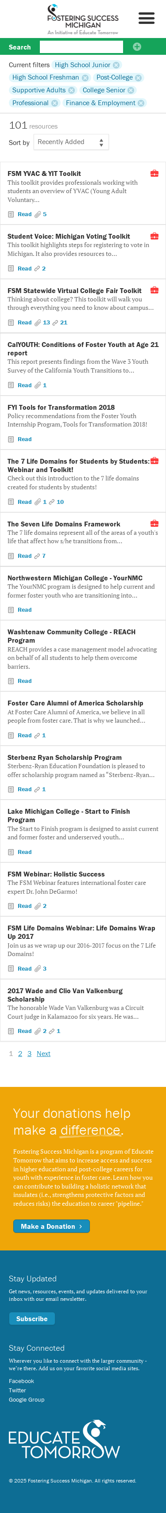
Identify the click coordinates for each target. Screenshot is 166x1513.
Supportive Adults (39, 90)
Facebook (21, 1381)
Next (43, 1053)
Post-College (115, 77)
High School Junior (82, 64)
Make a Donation (51, 1226)
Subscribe (32, 1318)
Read (25, 214)
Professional (30, 102)
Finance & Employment (100, 102)
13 (46, 322)
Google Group (26, 1399)
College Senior (104, 90)
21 (63, 322)
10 (60, 502)
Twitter (17, 1390)
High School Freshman (45, 77)
